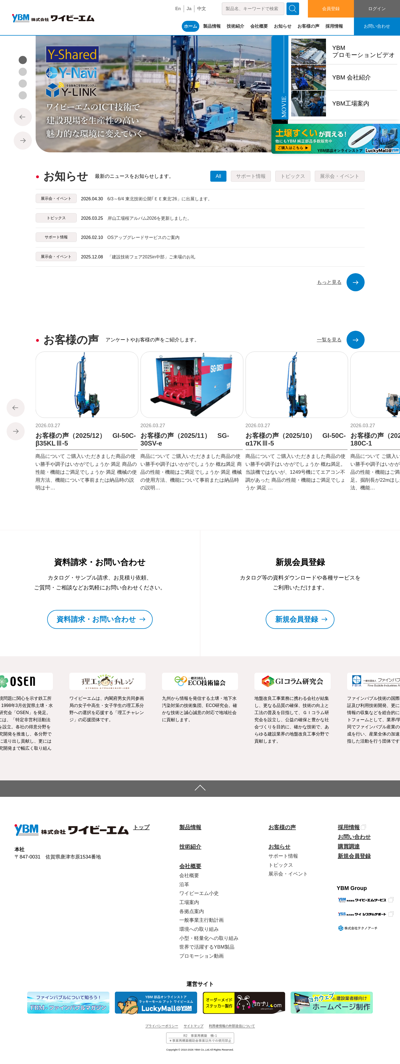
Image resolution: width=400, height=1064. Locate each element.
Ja (189, 8)
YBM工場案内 (351, 103)
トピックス (280, 865)
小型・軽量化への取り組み (209, 938)
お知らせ (282, 26)
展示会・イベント (288, 874)
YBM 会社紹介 (351, 77)
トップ (141, 827)
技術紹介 (235, 26)
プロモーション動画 (201, 956)
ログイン (377, 8)
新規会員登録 (354, 856)
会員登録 (331, 8)
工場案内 (189, 902)
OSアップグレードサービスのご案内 (143, 237)
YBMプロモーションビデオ (363, 51)
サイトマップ (193, 1026)
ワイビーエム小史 (199, 893)
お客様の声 (308, 26)
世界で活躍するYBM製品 (206, 947)
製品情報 (212, 26)
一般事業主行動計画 (201, 920)
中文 (201, 8)
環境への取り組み (199, 929)
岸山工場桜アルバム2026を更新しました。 (149, 218)
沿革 (184, 884)
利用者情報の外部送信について (232, 1026)
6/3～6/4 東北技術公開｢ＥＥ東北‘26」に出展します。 (159, 198)
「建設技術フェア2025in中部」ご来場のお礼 (151, 257)
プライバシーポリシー (161, 1026)
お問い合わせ (377, 26)
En (178, 8)
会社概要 (259, 26)
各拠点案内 (191, 911)
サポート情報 (283, 856)
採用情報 (334, 26)
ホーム (190, 26)
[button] (23, 60)
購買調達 (349, 846)
